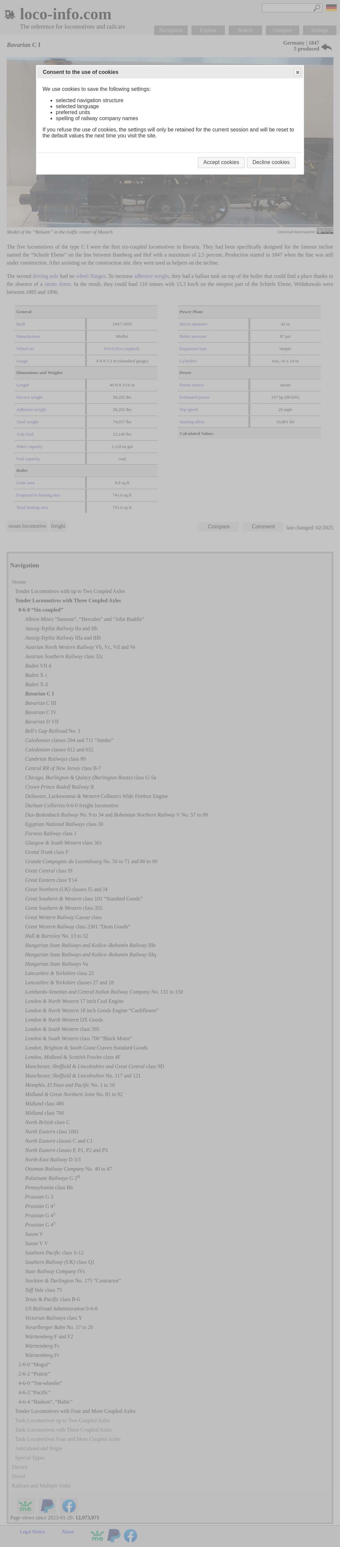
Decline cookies (271, 162)
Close (297, 72)
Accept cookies (221, 162)
